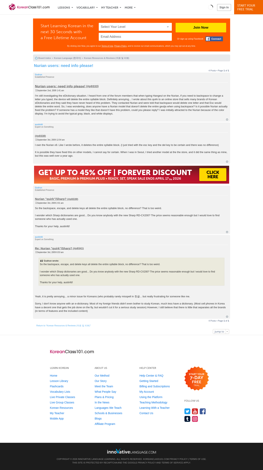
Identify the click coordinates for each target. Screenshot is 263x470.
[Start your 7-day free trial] (196, 378)
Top (227, 119)
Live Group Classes (62, 402)
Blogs (98, 418)
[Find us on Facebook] (203, 411)
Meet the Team (104, 386)
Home (53, 375)
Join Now (200, 27)
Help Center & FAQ (151, 375)
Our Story (101, 381)
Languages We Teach (108, 407)
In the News (102, 402)
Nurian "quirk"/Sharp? (50, 199)
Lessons (64, 7)
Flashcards (57, 386)
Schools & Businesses (108, 413)
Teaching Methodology (153, 402)
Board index (44, 58)
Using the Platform (150, 397)
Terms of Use (107, 46)
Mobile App (57, 418)
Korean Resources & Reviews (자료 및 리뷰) (106, 58)
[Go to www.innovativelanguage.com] (131, 451)
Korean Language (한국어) (67, 58)
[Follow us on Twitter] (187, 411)
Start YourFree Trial (249, 7)
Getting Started (148, 381)
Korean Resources (61, 407)
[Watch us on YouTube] (195, 411)
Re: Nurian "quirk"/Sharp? (53, 248)
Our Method (102, 375)
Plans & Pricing (104, 397)
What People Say (105, 391)
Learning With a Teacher (154, 407)
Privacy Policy (120, 46)
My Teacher (109, 7)
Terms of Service (172, 462)
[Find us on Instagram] (195, 419)
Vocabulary (85, 7)
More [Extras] (129, 7)
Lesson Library (59, 381)
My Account (146, 391)
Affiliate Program (105, 423)
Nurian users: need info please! (63, 65)
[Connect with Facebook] (214, 39)
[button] (210, 7)
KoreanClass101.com (156, 459)
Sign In (224, 7)
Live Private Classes (62, 397)
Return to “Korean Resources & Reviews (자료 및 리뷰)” (63, 325)
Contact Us (146, 413)
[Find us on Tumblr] (187, 419)
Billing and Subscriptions (154, 386)
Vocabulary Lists (60, 391)
